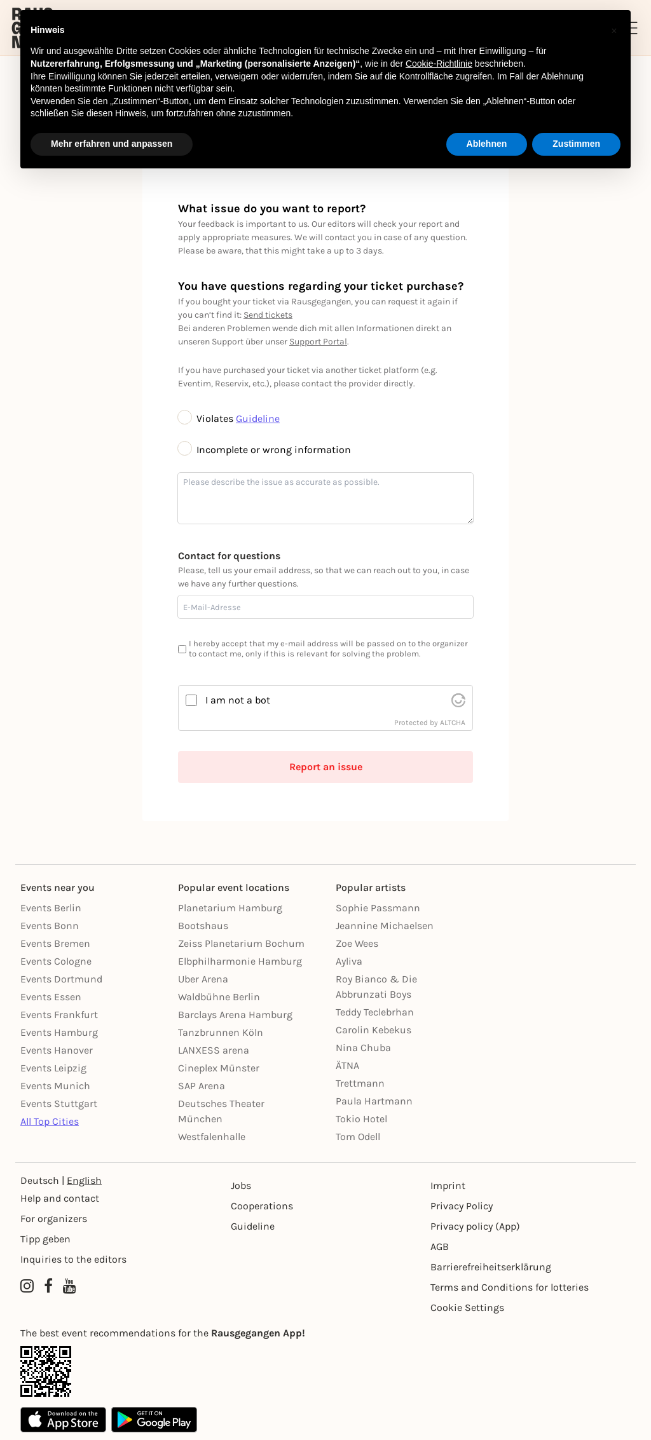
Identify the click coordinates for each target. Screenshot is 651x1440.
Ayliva (349, 961)
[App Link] (325, 1371)
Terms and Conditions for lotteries (509, 1287)
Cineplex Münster (218, 1068)
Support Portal (318, 341)
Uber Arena (203, 979)
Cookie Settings (467, 1307)
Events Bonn (49, 926)
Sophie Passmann (378, 908)
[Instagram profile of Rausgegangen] (27, 1286)
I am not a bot (237, 700)
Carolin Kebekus (373, 1030)
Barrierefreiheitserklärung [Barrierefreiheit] (490, 1267)
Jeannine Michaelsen (385, 926)
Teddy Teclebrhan (375, 1012)
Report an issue (325, 767)
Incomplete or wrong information (264, 450)
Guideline (258, 418)
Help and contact (59, 1198)
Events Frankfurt (59, 1015)
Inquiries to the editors (73, 1259)
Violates (207, 418)
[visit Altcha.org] (458, 700)
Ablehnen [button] (487, 144)
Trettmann (360, 1083)
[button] (614, 30)
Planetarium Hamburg (230, 908)
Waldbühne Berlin (219, 997)
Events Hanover (56, 1050)
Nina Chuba (363, 1048)
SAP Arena (201, 1086)
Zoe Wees (357, 943)
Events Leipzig (53, 1068)
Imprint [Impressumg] (447, 1185)
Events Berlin (50, 908)
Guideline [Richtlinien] (253, 1226)
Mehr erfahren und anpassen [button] (111, 144)
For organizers (53, 1218)
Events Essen (50, 997)
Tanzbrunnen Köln (220, 1032)
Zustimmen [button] (576, 144)
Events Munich (55, 1086)
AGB (439, 1246)
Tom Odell (358, 1137)
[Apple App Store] (63, 1419)
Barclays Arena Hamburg (235, 1015)
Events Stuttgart (58, 1103)
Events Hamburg (59, 1032)
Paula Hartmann (374, 1101)
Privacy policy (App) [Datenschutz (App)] (475, 1226)
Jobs (241, 1185)
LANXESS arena (213, 1050)
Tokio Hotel (361, 1119)
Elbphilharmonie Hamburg (240, 961)
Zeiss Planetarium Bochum (241, 943)
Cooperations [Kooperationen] (262, 1206)
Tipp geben (45, 1239)
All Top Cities (49, 1121)
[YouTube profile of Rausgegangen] (69, 1286)
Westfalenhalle (211, 1137)
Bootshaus (203, 926)
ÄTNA (347, 1065)
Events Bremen (55, 943)
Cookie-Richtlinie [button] (439, 63)
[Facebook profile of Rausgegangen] (48, 1286)
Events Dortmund (61, 979)
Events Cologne (56, 961)
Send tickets (267, 314)
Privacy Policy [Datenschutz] (461, 1206)
